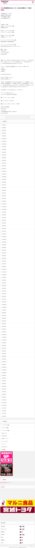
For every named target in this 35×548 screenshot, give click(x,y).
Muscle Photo (4, 446)
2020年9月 (3, 310)
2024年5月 (3, 190)
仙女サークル (4, 433)
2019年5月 (3, 353)
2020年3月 (3, 326)
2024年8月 (3, 182)
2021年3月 (3, 293)
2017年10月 (3, 405)
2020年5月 (3, 320)
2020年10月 (3, 307)
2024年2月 (3, 198)
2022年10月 (3, 242)
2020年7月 (3, 315)
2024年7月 (3, 184)
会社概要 (3, 449)
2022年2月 (3, 263)
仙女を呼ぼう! (4, 435)
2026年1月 (3, 135)
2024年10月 (3, 176)
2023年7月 (3, 217)
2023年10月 (3, 209)
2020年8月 (3, 312)
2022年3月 (3, 261)
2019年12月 (3, 334)
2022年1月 (3, 266)
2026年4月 (3, 127)
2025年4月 (3, 160)
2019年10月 (3, 340)
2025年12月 (3, 138)
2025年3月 (3, 163)
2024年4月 (3, 193)
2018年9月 (3, 375)
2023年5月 (3, 223)
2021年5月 (3, 288)
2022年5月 (3, 255)
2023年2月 (3, 231)
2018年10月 (3, 372)
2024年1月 (3, 201)
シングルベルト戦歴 (5, 425)
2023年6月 (3, 220)
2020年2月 (3, 329)
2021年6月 (3, 285)
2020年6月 (3, 318)
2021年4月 (3, 291)
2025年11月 (3, 141)
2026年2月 (3, 133)
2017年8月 (3, 410)
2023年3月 (3, 228)
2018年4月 (3, 389)
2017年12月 (3, 399)
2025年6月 (3, 154)
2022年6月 (3, 252)
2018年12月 (3, 367)
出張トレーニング (4, 438)
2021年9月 (3, 277)
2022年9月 (3, 244)
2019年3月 (3, 359)
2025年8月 (3, 149)
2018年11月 (3, 369)
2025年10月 (3, 144)
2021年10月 (3, 274)
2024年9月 (3, 179)
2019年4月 (3, 356)
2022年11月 (3, 239)
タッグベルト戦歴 (4, 427)
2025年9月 (3, 146)
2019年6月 (3, 350)
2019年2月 (3, 361)
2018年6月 (3, 383)
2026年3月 (3, 130)
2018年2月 (3, 394)
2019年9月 (3, 342)
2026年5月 (3, 125)
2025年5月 (3, 157)
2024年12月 (3, 171)
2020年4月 (3, 323)
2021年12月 (3, 269)
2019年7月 (3, 348)
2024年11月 (3, 174)
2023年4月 (3, 225)
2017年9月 (3, 408)
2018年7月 (3, 380)
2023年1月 (3, 233)
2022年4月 (3, 258)
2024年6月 (3, 187)
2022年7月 (3, 250)
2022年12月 (3, 236)
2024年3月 (3, 195)
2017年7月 (3, 413)
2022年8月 (3, 247)
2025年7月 (3, 152)
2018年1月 (3, 397)
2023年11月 (3, 206)
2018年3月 (3, 391)
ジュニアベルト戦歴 (5, 430)
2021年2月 (3, 296)
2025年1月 (3, 168)
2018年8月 (3, 378)
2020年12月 (3, 301)
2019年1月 (3, 364)
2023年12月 (3, 203)
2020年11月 (3, 304)
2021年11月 (3, 272)
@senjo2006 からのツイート (5, 482)
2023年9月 (3, 212)
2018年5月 (3, 386)
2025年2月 (3, 165)
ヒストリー (3, 444)
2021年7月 (3, 282)
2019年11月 (3, 337)
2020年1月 (3, 331)
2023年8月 (3, 214)
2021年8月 (3, 280)
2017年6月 (3, 416)
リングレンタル (4, 441)
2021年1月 (3, 299)
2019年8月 (3, 345)
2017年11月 (3, 402)
